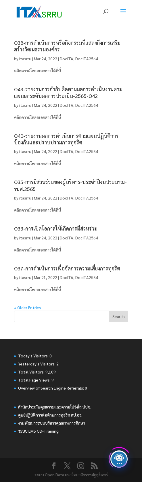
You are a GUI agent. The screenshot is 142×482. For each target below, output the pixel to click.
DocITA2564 (86, 58)
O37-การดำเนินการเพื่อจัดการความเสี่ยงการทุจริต (67, 268)
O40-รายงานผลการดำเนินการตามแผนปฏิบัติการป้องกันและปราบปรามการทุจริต (66, 139)
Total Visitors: (31, 371)
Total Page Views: (34, 379)
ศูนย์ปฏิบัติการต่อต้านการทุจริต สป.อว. (50, 414)
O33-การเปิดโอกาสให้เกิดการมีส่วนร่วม (55, 228)
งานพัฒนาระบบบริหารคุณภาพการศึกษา (51, 422)
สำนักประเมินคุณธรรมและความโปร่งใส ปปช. (54, 406)
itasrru (25, 58)
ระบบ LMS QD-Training (38, 430)
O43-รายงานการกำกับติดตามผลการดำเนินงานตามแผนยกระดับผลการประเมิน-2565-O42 (68, 92)
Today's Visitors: (33, 355)
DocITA (66, 58)
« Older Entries (27, 307)
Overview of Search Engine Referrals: (51, 387)
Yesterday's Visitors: (37, 363)
